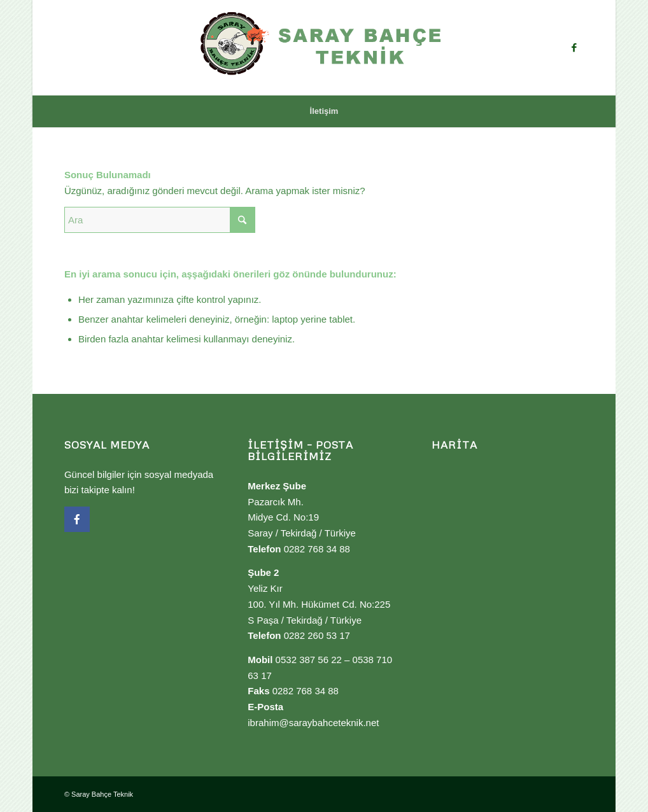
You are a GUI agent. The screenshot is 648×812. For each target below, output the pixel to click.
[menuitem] (324, 111)
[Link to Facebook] (574, 47)
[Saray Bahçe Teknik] (324, 47)
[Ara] (159, 220)
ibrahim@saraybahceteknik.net (313, 722)
